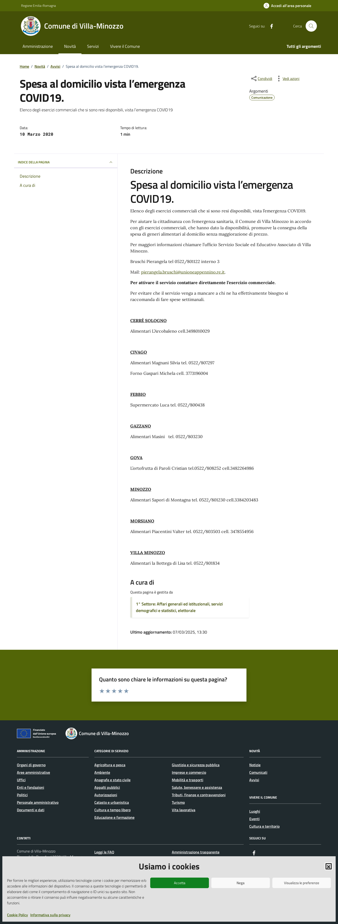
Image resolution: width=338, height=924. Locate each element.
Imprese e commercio (189, 772)
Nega (241, 883)
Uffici (21, 780)
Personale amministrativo (37, 802)
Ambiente (102, 772)
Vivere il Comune (125, 46)
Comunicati (258, 772)
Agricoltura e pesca (109, 765)
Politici (22, 795)
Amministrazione (38, 46)
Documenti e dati (30, 810)
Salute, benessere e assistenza (197, 787)
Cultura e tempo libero (112, 810)
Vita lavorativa (183, 810)
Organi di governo (31, 765)
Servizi (93, 46)
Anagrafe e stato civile (112, 780)
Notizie (255, 765)
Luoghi (254, 811)
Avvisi (254, 780)
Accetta (179, 883)
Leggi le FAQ (104, 852)
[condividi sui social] (261, 78)
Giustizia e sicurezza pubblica (195, 765)
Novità (70, 46)
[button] (328, 866)
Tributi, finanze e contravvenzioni (199, 795)
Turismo (178, 802)
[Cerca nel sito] (311, 26)
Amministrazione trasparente (195, 852)
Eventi (254, 819)
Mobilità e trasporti (187, 780)
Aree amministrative (33, 772)
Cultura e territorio (264, 826)
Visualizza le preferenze (301, 883)
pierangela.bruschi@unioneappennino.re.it (183, 272)
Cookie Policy (17, 915)
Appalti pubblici (107, 787)
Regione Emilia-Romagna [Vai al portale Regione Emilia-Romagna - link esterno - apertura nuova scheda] (38, 5)
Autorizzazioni (105, 795)
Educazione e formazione (114, 817)
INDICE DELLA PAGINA (66, 162)
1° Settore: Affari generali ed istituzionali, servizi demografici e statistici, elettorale (179, 607)
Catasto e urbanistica (111, 802)
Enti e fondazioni (30, 787)
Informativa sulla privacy (50, 915)
